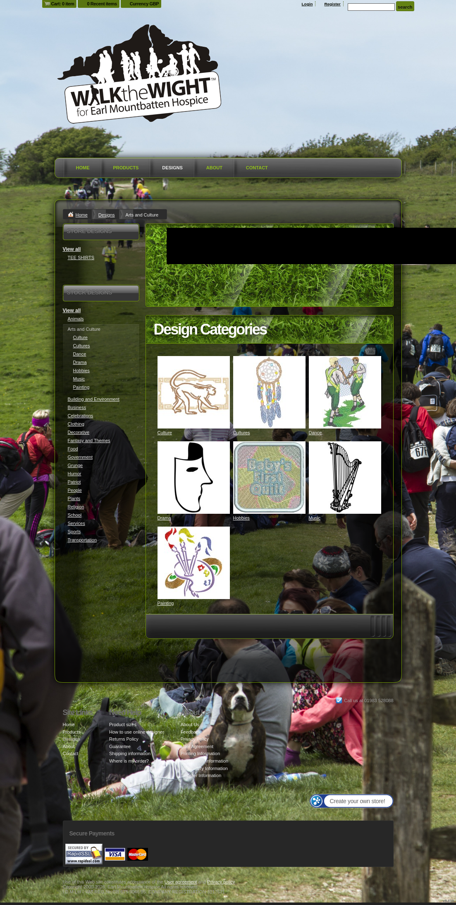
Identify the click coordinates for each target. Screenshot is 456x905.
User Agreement (197, 746)
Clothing (76, 423)
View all (72, 249)
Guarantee (120, 746)
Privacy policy (221, 881)
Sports (74, 531)
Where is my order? (129, 760)
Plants (74, 498)
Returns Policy (123, 739)
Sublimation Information (205, 760)
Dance (315, 432)
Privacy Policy (195, 739)
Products (126, 167)
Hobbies (241, 517)
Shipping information (129, 753)
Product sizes (122, 724)
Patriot (74, 481)
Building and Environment (93, 399)
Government (80, 457)
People (75, 490)
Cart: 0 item (62, 3)
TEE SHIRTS (81, 257)
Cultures (241, 432)
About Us (190, 724)
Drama (164, 517)
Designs (172, 167)
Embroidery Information (204, 768)
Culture (165, 432)
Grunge (75, 465)
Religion (76, 506)
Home (83, 167)
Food (73, 448)
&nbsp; (194, 392)
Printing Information (200, 753)
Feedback (191, 731)
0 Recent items (102, 3)
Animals (76, 318)
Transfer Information (201, 775)
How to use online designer (136, 731)
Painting (166, 603)
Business (77, 407)
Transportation (82, 539)
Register (332, 4)
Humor (74, 473)
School (75, 515)
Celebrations (80, 415)
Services (76, 523)
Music (315, 517)
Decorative (79, 432)
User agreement (181, 881)
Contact (257, 167)
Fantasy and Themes (89, 440)
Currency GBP (144, 3)
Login (307, 4)
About (214, 167)
